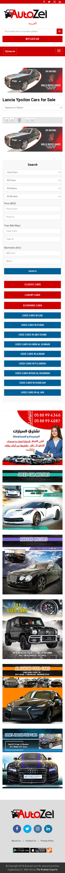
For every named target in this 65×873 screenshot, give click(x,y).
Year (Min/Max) (12, 225)
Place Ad (32, 39)
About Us (16, 841)
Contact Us (30, 841)
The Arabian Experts (47, 869)
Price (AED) (10, 203)
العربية (33, 23)
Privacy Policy (47, 841)
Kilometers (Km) (12, 247)
